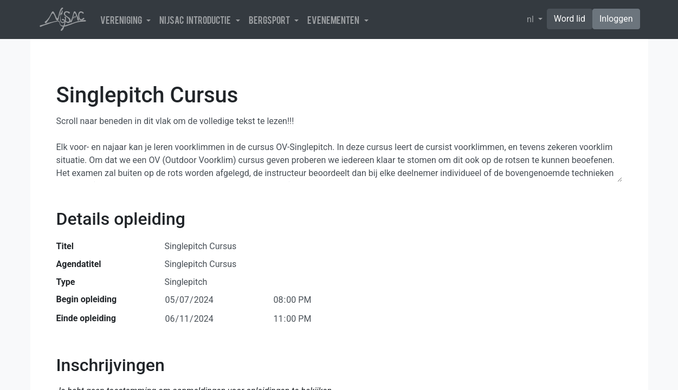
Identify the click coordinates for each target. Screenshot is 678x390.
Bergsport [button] (271, 19)
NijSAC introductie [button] (196, 19)
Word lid (569, 19)
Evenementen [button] (334, 19)
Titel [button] (65, 246)
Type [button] (65, 282)
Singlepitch (186, 281)
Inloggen (616, 19)
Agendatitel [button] (78, 264)
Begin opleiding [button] (86, 299)
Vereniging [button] (122, 19)
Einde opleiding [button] (86, 318)
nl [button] (531, 19)
